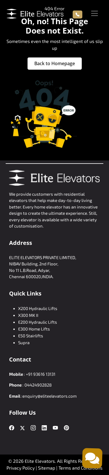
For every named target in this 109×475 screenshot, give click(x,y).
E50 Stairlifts (30, 335)
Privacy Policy (21, 467)
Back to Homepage (54, 63)
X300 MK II (28, 315)
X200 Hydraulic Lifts (37, 308)
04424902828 (38, 384)
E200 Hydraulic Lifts (37, 322)
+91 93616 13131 (40, 374)
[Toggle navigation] (94, 13)
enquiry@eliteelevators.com (49, 395)
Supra (24, 342)
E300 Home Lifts (34, 328)
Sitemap (47, 467)
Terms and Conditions (80, 467)
